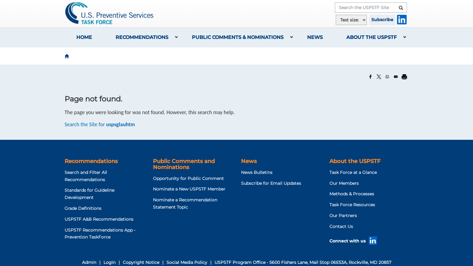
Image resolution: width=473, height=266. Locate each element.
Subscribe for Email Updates (271, 183)
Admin (89, 262)
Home (84, 37)
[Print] (404, 77)
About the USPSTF (371, 37)
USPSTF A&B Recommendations (99, 219)
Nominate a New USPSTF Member (189, 189)
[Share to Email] (396, 77)
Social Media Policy (187, 262)
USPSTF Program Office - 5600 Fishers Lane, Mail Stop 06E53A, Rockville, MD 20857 (302, 262)
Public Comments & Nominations (238, 37)
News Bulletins (256, 172)
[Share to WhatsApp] (387, 77)
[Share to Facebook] (370, 77)
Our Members (344, 183)
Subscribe (382, 19)
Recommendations (142, 37)
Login (109, 262)
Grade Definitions (83, 208)
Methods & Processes (351, 194)
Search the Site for (100, 124)
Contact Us (341, 226)
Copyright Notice (141, 262)
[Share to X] (379, 77)
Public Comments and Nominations (184, 164)
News (315, 37)
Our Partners (343, 215)
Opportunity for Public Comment (188, 178)
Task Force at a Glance (353, 172)
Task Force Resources (352, 204)
